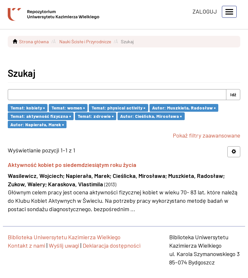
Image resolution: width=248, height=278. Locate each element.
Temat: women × (68, 107)
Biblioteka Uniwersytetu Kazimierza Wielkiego (64, 237)
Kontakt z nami (26, 245)
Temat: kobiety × (27, 107)
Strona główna (34, 41)
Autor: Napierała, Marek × (37, 124)
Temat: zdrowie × (96, 116)
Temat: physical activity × (118, 107)
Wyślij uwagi (64, 245)
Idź (233, 94)
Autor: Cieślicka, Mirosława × (151, 116)
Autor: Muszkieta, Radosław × (184, 107)
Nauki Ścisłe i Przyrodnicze (85, 41)
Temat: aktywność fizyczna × (40, 116)
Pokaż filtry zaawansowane (206, 135)
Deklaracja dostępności (111, 245)
